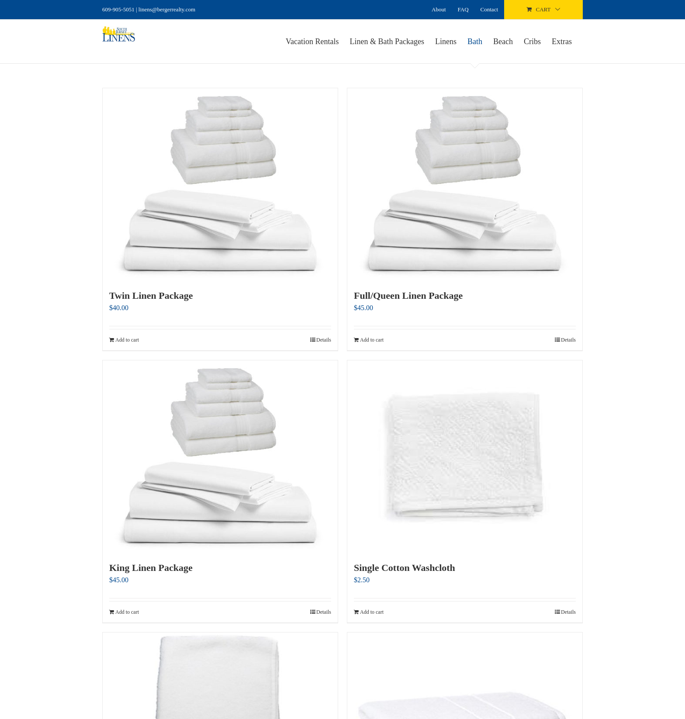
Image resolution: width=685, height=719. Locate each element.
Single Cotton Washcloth (404, 567)
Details (323, 340)
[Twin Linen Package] (220, 184)
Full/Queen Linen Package (408, 295)
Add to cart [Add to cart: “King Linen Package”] (127, 612)
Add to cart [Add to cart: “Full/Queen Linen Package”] (372, 340)
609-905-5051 (118, 9)
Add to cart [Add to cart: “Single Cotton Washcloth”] (372, 612)
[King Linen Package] (220, 456)
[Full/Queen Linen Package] (464, 184)
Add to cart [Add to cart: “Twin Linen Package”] (127, 340)
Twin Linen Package (151, 295)
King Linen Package (151, 567)
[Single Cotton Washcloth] (464, 456)
